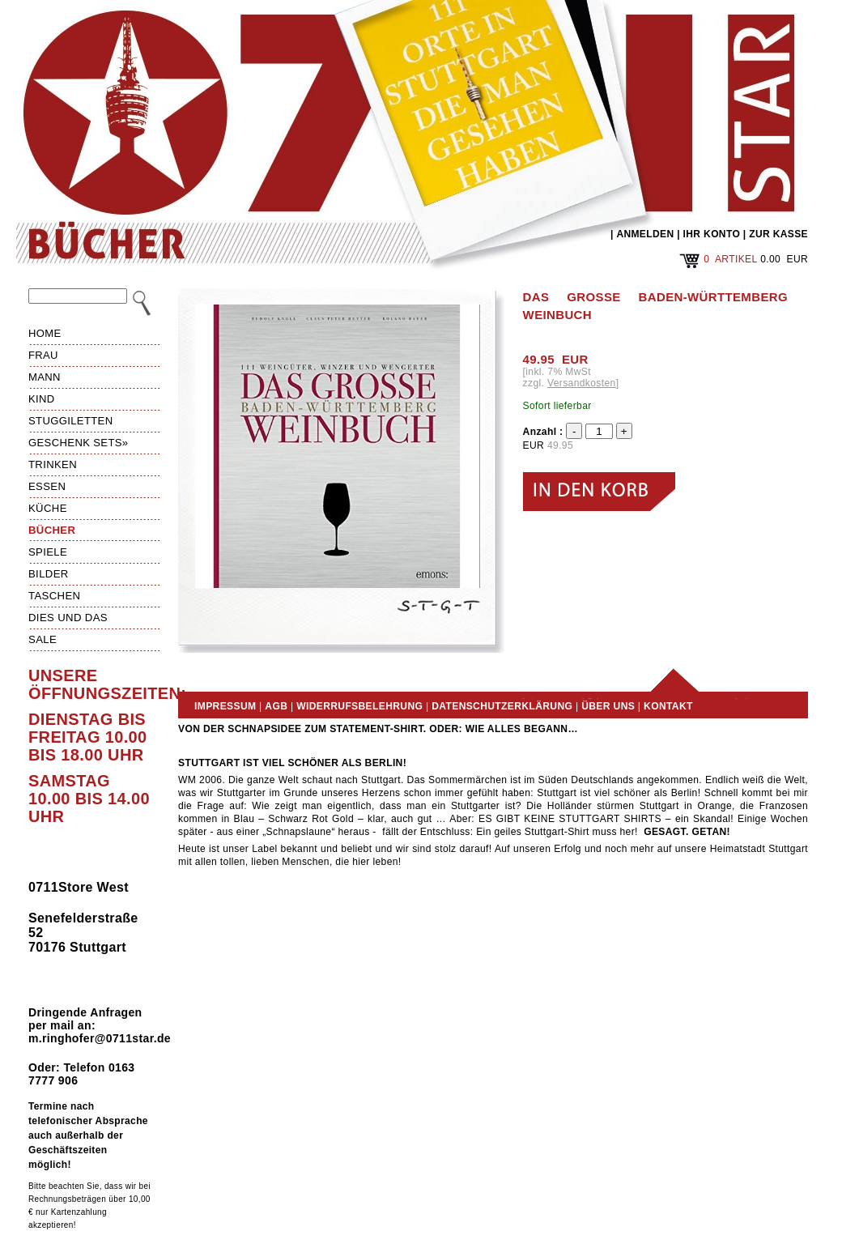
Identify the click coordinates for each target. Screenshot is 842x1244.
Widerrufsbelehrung (359, 706)
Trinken (52, 464)
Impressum (225, 706)
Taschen (54, 596)
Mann (44, 377)
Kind (41, 399)
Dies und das (68, 617)
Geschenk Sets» (78, 443)
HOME (45, 333)
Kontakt (668, 706)
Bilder (48, 574)
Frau (43, 355)
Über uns (608, 706)
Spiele (47, 552)
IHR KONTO (712, 234)
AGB (276, 706)
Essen (47, 486)
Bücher (51, 530)
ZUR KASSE (778, 234)
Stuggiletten (70, 421)
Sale (42, 639)
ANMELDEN (645, 234)
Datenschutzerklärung (502, 706)
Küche (47, 508)
